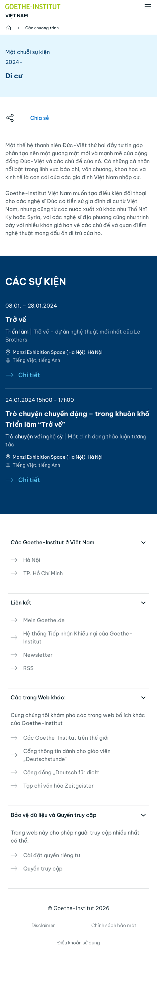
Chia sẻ (39, 118)
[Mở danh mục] (148, 7)
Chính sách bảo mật (113, 925)
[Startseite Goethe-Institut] (32, 6)
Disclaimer (43, 925)
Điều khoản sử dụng (78, 943)
